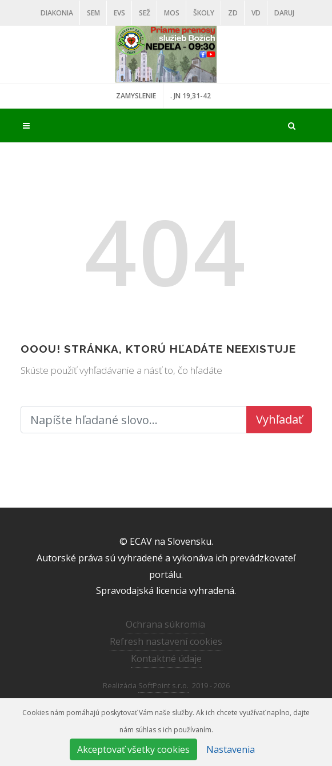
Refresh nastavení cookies (166, 641)
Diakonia (57, 13)
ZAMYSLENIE (136, 96)
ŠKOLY (203, 13)
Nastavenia (230, 749)
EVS (119, 13)
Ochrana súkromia (165, 624)
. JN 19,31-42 (190, 96)
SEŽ (144, 13)
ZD (233, 13)
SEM (93, 13)
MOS (171, 13)
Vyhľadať (279, 419)
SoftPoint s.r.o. (163, 685)
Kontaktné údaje (166, 658)
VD (256, 13)
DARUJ (284, 13)
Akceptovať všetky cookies (133, 749)
